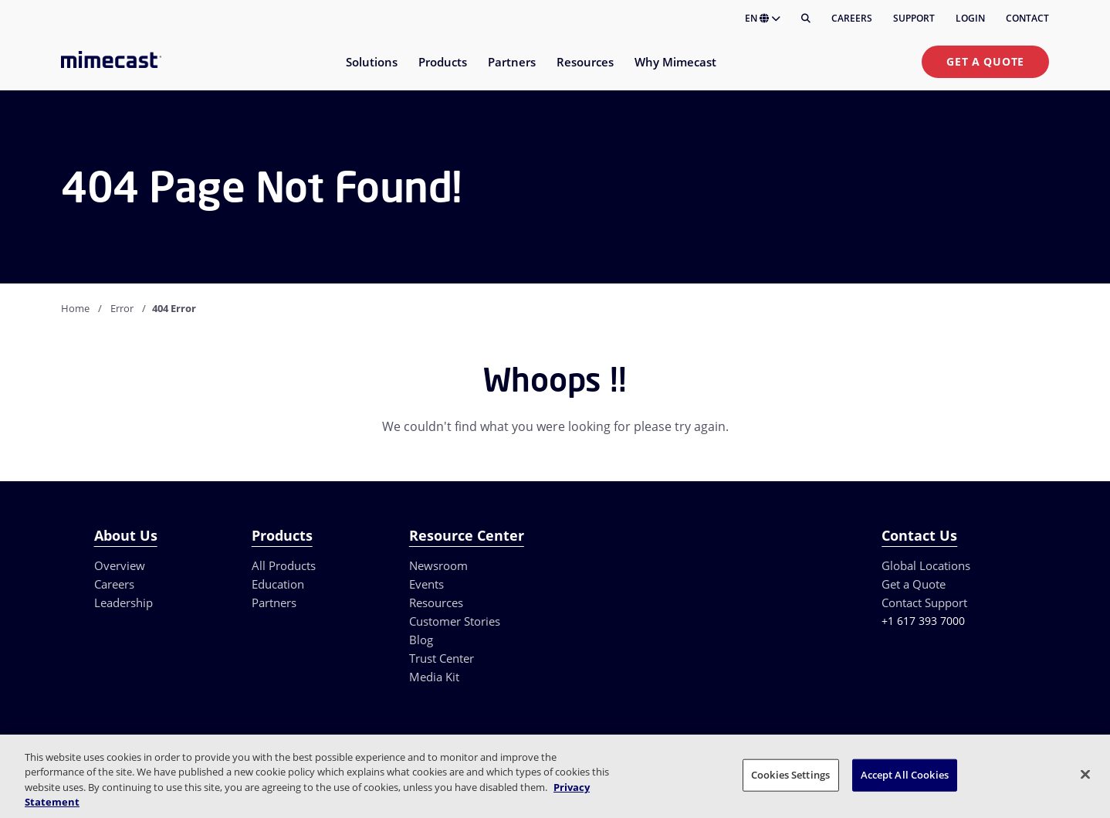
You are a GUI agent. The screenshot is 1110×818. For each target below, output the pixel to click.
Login (970, 18)
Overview (119, 565)
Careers (851, 18)
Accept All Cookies (905, 775)
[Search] (806, 18)
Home (75, 308)
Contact (1027, 18)
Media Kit (434, 676)
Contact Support (924, 602)
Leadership (123, 602)
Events (426, 584)
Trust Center (441, 658)
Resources (436, 602)
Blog (421, 639)
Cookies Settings (790, 775)
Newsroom (438, 565)
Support (914, 18)
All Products (284, 565)
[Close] (1085, 774)
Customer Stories (454, 621)
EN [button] (762, 18)
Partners (274, 602)
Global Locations (926, 565)
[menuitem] (371, 71)
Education (278, 584)
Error (122, 308)
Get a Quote (985, 61)
